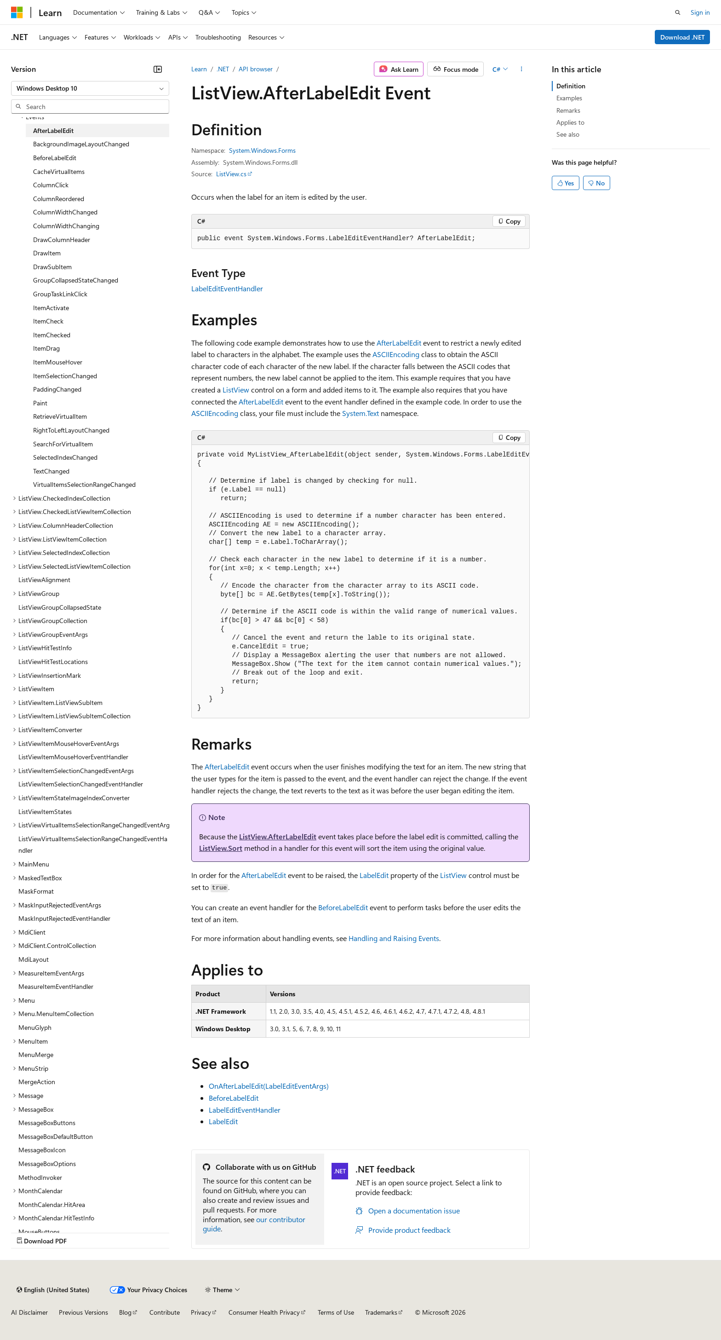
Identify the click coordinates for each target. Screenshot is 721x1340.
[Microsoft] (17, 12)
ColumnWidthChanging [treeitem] (66, 225)
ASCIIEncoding (395, 354)
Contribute (164, 1312)
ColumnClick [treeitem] (51, 184)
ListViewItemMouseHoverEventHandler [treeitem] (73, 756)
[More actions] (522, 69)
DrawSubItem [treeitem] (52, 266)
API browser (256, 68)
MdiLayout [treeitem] (33, 959)
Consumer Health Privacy (264, 1312)
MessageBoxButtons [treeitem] (46, 1122)
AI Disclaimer (29, 1312)
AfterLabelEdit (399, 342)
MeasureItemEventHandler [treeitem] (55, 986)
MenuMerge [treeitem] (35, 1054)
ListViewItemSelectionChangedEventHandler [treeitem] (80, 784)
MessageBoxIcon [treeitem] (42, 1149)
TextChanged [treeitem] (51, 471)
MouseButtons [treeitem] (39, 1231)
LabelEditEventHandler (227, 288)
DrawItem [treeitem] (47, 252)
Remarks (568, 110)
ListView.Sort (220, 848)
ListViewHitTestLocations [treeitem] (53, 661)
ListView (236, 389)
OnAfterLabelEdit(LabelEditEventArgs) (269, 1086)
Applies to (570, 122)
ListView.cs (231, 173)
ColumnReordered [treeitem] (58, 198)
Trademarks (381, 1312)
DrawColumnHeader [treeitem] (61, 239)
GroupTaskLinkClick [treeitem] (60, 293)
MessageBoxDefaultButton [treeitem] (55, 1136)
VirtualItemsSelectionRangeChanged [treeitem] (84, 484)
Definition (570, 85)
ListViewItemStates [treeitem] (45, 811)
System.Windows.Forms (262, 150)
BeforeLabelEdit (343, 907)
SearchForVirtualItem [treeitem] (63, 443)
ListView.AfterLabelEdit (277, 836)
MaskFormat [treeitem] (36, 891)
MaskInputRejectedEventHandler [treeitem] (64, 918)
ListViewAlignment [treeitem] (44, 579)
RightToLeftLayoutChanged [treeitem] (71, 430)
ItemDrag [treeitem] (46, 348)
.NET (223, 68)
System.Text (360, 413)
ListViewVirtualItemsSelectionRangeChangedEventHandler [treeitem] (92, 844)
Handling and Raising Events (394, 938)
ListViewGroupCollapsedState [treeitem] (59, 607)
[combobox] (90, 88)
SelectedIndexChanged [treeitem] (65, 457)
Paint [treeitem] (40, 403)
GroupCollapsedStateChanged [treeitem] (75, 280)
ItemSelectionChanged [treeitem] (65, 375)
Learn (199, 68)
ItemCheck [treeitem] (48, 321)
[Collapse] (157, 69)
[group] (360, 582)
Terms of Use (336, 1312)
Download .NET (682, 37)
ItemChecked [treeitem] (51, 334)
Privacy (201, 1312)
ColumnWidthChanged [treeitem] (65, 212)
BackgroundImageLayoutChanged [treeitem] (81, 143)
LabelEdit (374, 875)
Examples (569, 97)
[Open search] (678, 12)
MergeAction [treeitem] (36, 1081)
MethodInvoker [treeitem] (40, 1177)
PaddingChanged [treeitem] (57, 389)
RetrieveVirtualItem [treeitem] (60, 416)
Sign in (700, 12)
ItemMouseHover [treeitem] (57, 362)
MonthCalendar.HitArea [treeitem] (51, 1204)
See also (567, 134)
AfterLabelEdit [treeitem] (53, 130)
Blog (125, 1312)
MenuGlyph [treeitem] (35, 1027)
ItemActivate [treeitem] (51, 307)
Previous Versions (83, 1312)
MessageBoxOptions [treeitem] (47, 1163)
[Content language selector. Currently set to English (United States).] (53, 1289)
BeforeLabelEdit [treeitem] (54, 157)
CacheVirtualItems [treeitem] (59, 171)
